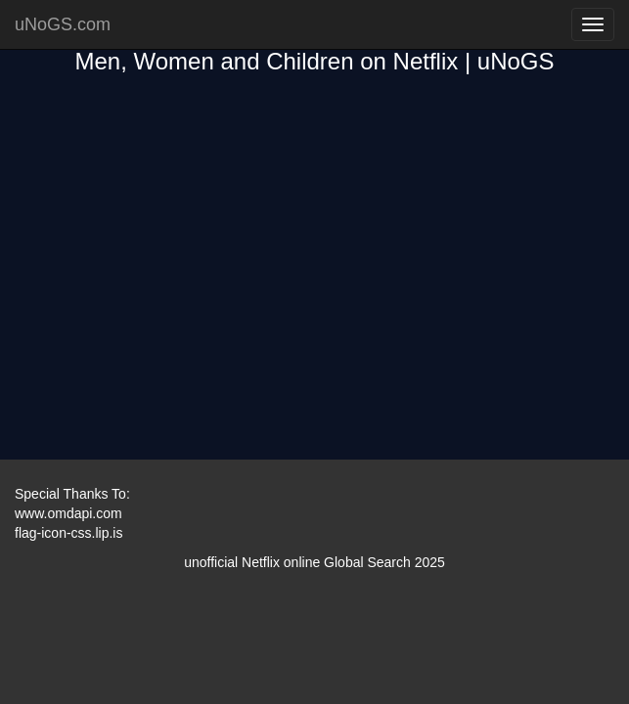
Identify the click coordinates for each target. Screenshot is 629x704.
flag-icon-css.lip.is (68, 533)
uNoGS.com (63, 24)
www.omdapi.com (68, 513)
